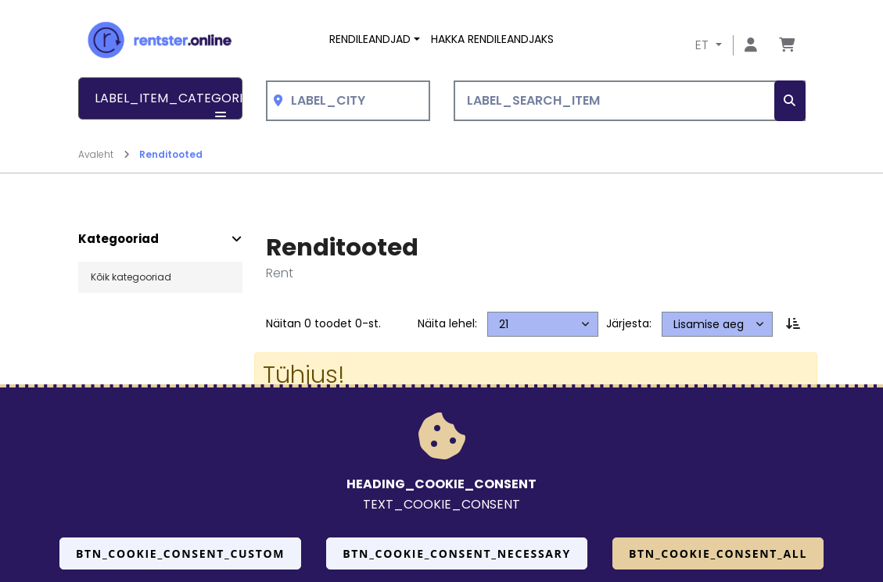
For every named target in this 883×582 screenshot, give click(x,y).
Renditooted (171, 154)
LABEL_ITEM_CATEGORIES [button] (168, 104)
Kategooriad (118, 239)
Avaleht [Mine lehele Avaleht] (104, 154)
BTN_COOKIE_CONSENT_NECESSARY (457, 553)
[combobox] (348, 101)
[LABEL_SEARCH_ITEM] (630, 101)
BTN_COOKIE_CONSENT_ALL (718, 553)
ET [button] (703, 45)
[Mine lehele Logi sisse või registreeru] (751, 45)
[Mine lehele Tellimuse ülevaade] (787, 45)
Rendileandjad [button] (370, 39)
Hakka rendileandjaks (492, 39)
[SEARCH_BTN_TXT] (790, 101)
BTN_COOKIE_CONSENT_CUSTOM (180, 553)
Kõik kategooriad (131, 277)
